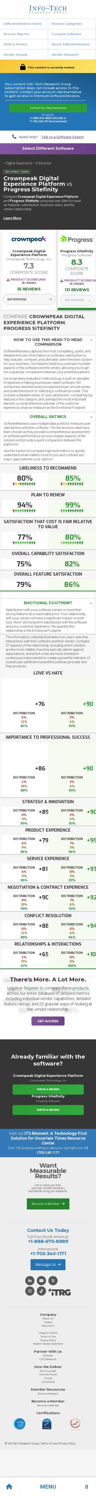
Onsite (48, 1378)
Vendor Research (65, 54)
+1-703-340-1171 (48, 1253)
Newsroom (48, 1325)
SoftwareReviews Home (22, 23)
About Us (48, 1318)
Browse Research (48, 1393)
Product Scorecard (28, 279)
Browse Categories (67, 23)
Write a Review (15, 44)
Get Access (48, 1021)
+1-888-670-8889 (48, 1241)
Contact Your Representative (48, 108)
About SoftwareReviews (71, 44)
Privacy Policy (48, 1340)
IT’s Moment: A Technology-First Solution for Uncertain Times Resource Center (49, 1138)
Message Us (48, 1264)
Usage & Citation (48, 1332)
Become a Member (48, 1204)
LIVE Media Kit (48, 1359)
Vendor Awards (15, 54)
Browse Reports (16, 34)
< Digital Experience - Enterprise (27, 163)
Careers (48, 1322)
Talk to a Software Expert (62, 137)
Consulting (48, 1381)
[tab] (48, 342)
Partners (48, 1355)
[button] (48, 1487)
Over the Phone (48, 1374)
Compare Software (66, 34)
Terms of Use (48, 1336)
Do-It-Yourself (48, 1371)
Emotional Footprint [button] (48, 603)
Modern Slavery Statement (48, 1343)
